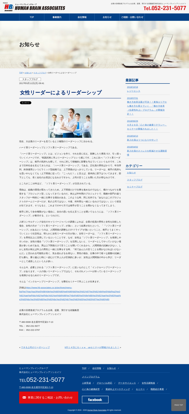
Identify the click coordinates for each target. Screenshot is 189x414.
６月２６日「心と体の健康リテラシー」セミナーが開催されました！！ (147, 125)
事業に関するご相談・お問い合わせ (50, 397)
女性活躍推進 (148, 383)
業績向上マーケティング (118, 389)
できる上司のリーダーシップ (35, 347)
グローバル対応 (104, 383)
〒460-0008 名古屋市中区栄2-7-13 (36, 387)
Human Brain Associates (96, 410)
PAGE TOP (178, 405)
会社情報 (96, 368)
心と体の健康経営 (91, 389)
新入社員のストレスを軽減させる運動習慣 (147, 151)
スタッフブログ (40, 73)
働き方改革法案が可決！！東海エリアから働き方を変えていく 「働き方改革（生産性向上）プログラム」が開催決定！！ (147, 106)
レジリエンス (133, 89)
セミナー (140, 389)
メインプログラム (91, 377)
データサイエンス (127, 383)
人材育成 (86, 383)
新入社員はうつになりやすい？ (142, 138)
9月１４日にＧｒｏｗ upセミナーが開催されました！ (92, 347)
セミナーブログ (134, 187)
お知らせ (28, 73)
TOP (21, 73)
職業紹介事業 (157, 389)
